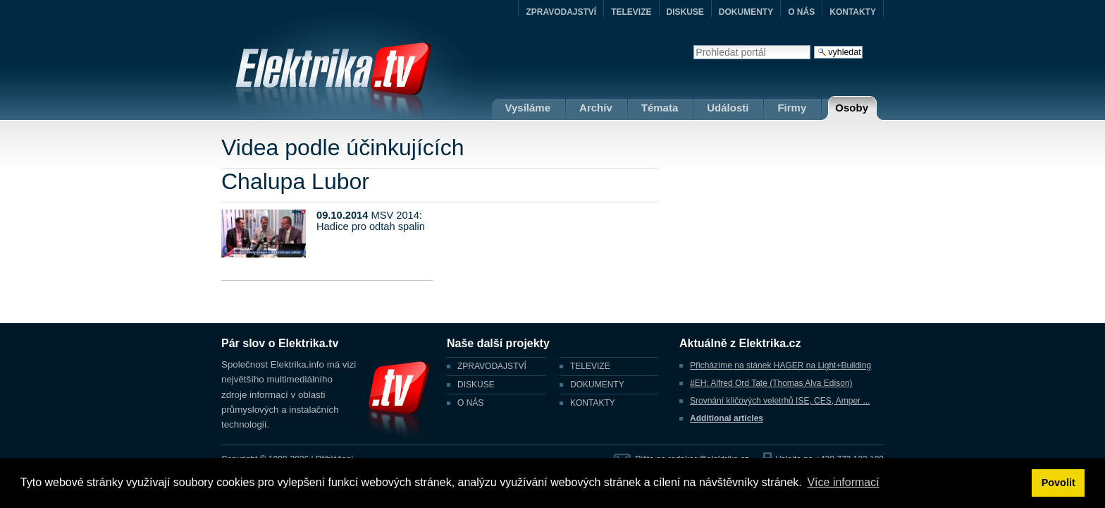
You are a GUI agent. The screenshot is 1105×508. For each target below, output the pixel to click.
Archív (595, 108)
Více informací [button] (843, 482)
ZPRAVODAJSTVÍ (561, 12)
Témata (660, 108)
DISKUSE (685, 12)
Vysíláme (528, 108)
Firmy (791, 108)
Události (727, 108)
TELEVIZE (631, 12)
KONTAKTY (852, 12)
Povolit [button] (1058, 482)
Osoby (851, 108)
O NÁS (801, 12)
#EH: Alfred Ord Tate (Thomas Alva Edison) (771, 383)
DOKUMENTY (746, 12)
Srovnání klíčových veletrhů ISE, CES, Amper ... (780, 401)
